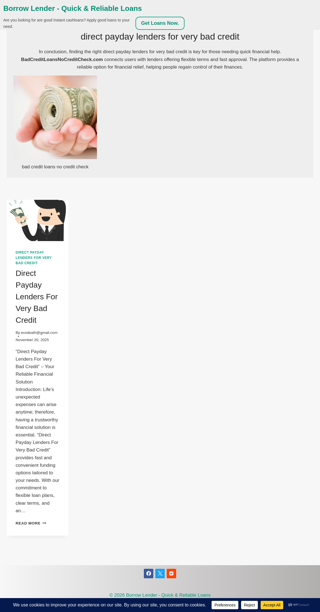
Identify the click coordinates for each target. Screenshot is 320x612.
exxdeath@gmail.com (39, 333)
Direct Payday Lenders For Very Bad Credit (37, 296)
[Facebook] (148, 573)
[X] (160, 573)
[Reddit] (171, 573)
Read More (31, 523)
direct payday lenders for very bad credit (34, 258)
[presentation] (37, 220)
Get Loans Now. (160, 23)
